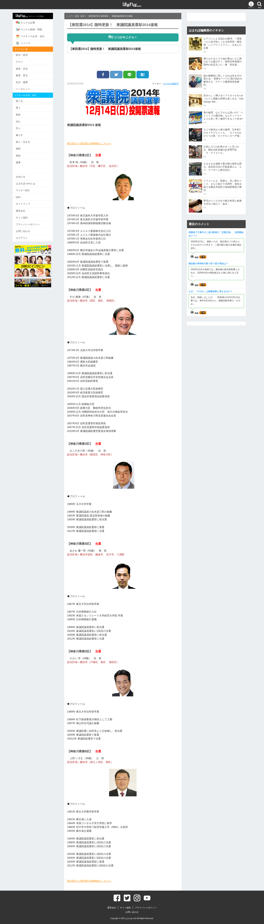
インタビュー (28, 88)
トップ (69, 16)
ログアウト (27, 234)
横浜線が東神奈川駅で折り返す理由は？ (208, 263)
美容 (23, 113)
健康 (23, 160)
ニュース (28, 42)
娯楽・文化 (27, 67)
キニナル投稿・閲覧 (34, 29)
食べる (24, 99)
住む (23, 119)
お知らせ (26, 174)
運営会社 (26, 207)
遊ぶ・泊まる (28, 139)
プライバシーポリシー (33, 221)
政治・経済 (27, 54)
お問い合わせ (28, 227)
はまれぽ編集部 (171, 83)
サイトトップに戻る (35, 15)
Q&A (23, 194)
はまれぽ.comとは (31, 181)
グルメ (24, 61)
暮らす (24, 133)
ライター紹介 (28, 187)
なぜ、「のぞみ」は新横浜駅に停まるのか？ (210, 291)
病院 (23, 146)
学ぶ (23, 126)
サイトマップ (28, 201)
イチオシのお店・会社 (35, 35)
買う (23, 106)
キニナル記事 (31, 22)
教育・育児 (27, 74)
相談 (23, 153)
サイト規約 (27, 214)
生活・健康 (27, 81)
